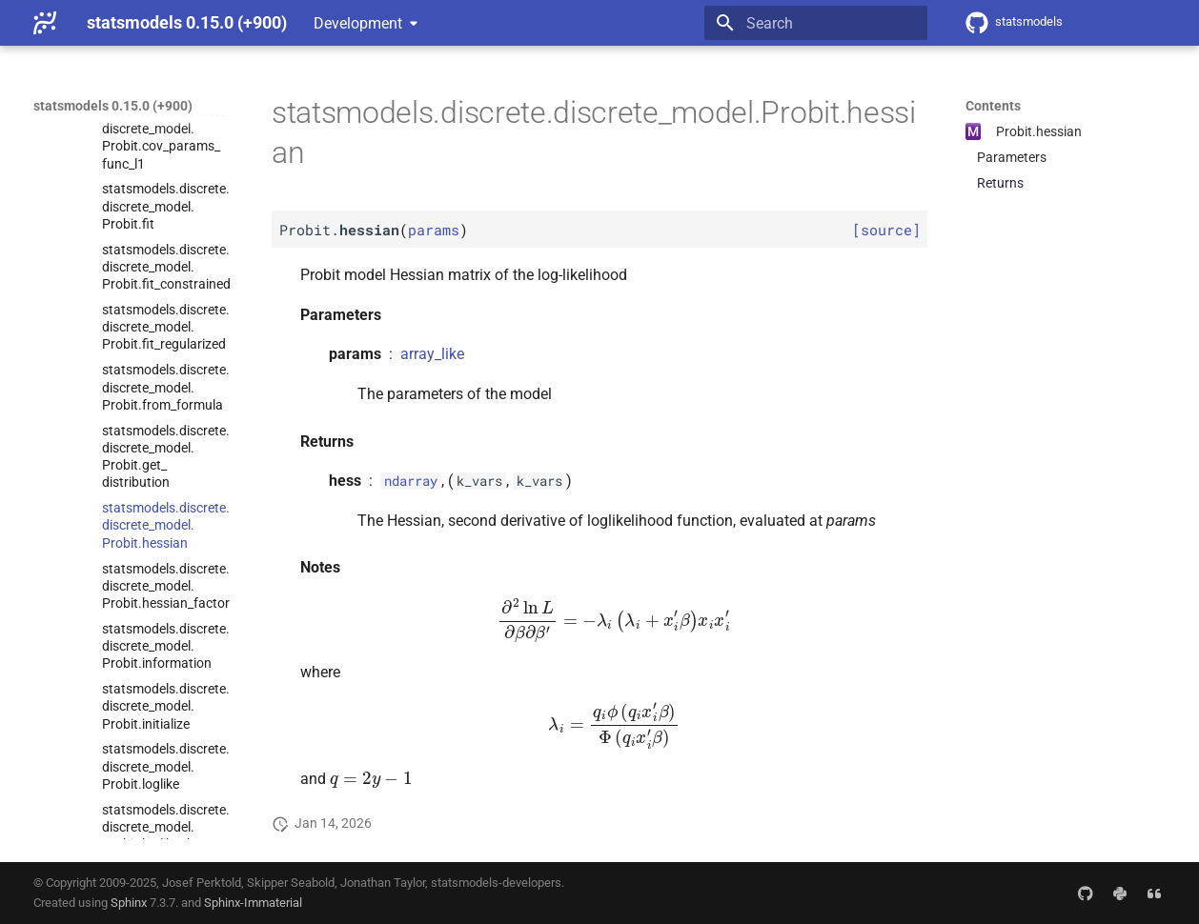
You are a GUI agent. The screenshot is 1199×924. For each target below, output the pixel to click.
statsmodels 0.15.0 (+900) (113, 105)
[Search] (815, 23)
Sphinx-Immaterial (253, 902)
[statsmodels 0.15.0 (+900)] (45, 23)
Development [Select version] (358, 23)
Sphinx (129, 902)
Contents (993, 105)
